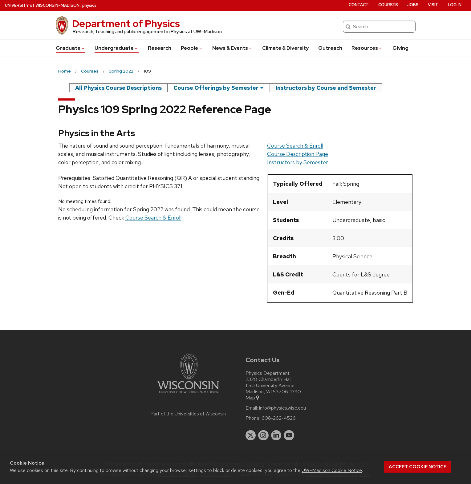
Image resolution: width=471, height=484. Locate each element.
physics (89, 5)
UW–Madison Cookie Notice (332, 470)
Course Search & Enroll (295, 145)
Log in (454, 4)
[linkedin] (276, 435)
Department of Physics (126, 23)
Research (159, 48)
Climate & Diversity (285, 48)
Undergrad (117, 48)
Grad (70, 48)
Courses (388, 4)
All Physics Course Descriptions (118, 87)
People (192, 48)
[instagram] (263, 435)
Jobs (413, 4)
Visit (433, 4)
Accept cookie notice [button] (417, 467)
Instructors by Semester (297, 162)
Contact (359, 4)
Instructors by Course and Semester (326, 87)
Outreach (330, 48)
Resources (367, 48)
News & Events (232, 48)
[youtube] (289, 435)
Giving (400, 48)
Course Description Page (297, 153)
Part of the (188, 414)
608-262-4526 (279, 418)
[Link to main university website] (188, 394)
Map (253, 398)
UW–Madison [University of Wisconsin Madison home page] (42, 5)
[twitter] (251, 435)
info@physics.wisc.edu (282, 408)
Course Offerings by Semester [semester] (215, 87)
